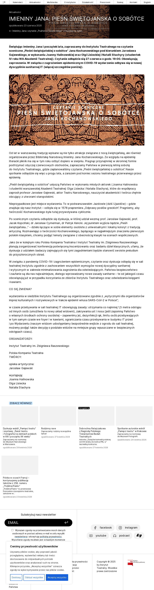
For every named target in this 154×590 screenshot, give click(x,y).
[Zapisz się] (61, 522)
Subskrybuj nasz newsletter (38, 514)
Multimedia (52, 2)
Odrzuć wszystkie (34, 577)
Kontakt (133, 2)
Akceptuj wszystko (57, 577)
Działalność (87, 2)
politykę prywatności (51, 536)
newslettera (21, 536)
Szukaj (120, 2)
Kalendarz (18, 2)
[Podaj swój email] (30, 522)
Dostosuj (16, 577)
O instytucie (70, 2)
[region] (39, 562)
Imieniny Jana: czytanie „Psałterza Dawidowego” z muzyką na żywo (47, 31)
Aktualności (34, 2)
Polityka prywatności (77, 561)
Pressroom (105, 2)
